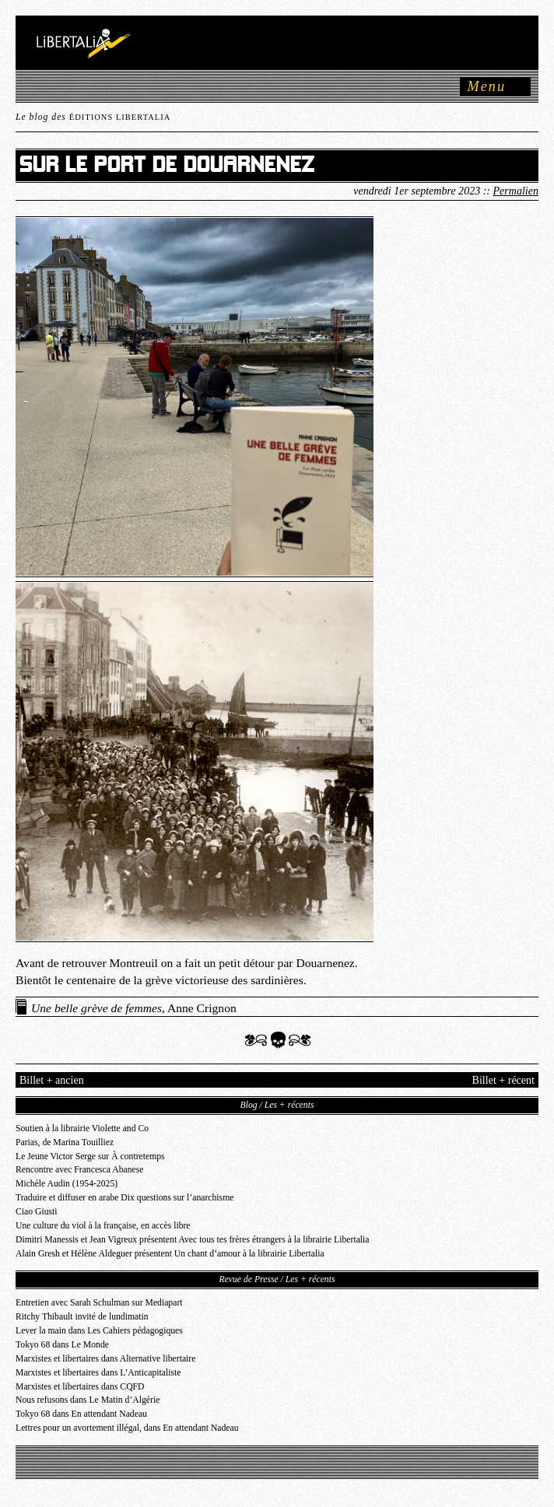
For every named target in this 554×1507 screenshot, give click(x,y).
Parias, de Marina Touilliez (65, 1142)
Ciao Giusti (37, 1212)
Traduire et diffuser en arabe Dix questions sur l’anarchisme (124, 1198)
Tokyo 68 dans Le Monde (62, 1345)
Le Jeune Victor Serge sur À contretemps (90, 1156)
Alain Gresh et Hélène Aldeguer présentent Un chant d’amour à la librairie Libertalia (170, 1254)
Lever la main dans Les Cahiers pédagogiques (99, 1331)
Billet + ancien (51, 1080)
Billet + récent (503, 1080)
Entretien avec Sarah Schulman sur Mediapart (99, 1303)
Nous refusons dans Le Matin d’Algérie (88, 1400)
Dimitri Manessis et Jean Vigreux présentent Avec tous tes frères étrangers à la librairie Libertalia (193, 1240)
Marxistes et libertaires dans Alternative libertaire (105, 1359)
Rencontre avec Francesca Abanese (80, 1170)
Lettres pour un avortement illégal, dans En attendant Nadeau (127, 1428)
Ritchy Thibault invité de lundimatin (82, 1317)
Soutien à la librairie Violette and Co (82, 1128)
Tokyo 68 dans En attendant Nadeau (81, 1414)
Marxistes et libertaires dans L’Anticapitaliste (98, 1373)
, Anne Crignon (134, 1008)
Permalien (515, 190)
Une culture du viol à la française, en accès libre (103, 1226)
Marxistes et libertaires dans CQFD (80, 1387)
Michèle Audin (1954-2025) (66, 1184)
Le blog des (93, 117)
